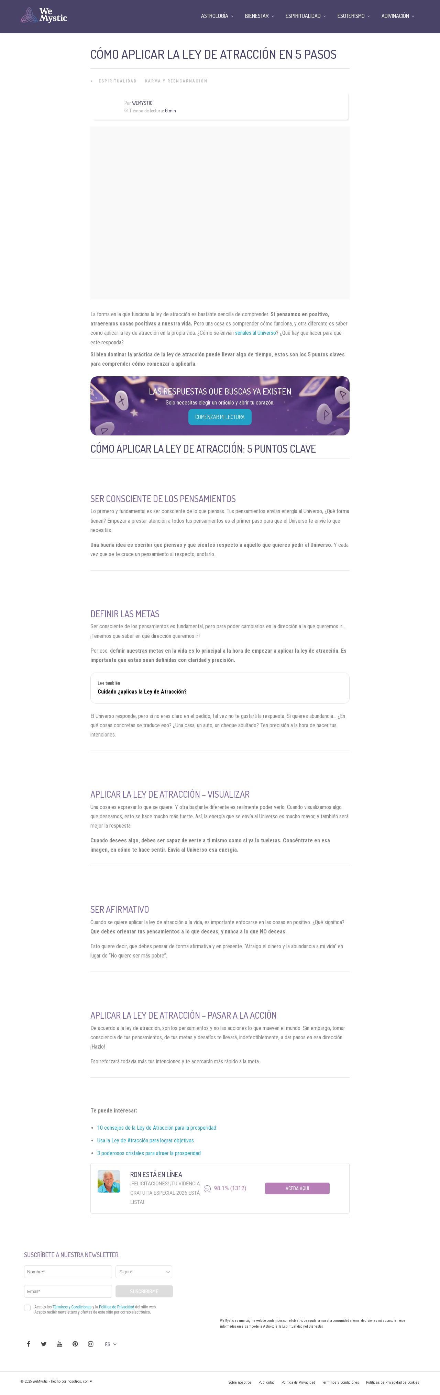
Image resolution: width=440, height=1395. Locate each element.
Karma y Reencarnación (176, 81)
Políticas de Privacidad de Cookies (392, 1382)
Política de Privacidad (298, 1382)
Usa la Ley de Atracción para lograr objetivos (145, 1140)
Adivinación (395, 15)
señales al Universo (255, 333)
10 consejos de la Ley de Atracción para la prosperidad (156, 1128)
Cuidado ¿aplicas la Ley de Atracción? (142, 691)
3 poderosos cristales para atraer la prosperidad (149, 1153)
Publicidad (266, 1382)
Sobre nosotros (240, 1382)
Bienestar (257, 15)
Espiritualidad (118, 81)
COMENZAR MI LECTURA (220, 416)
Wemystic (142, 103)
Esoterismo (351, 15)
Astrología (214, 15)
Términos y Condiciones (340, 1382)
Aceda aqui (297, 1188)
